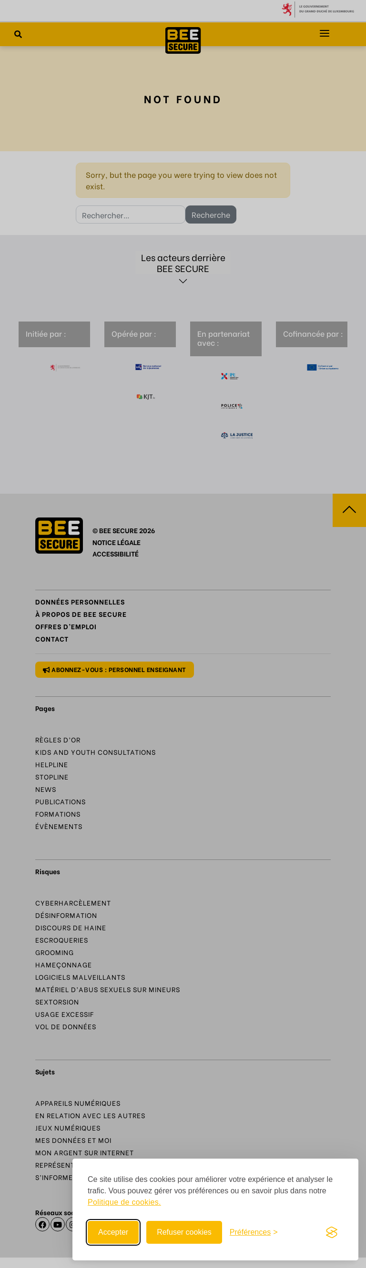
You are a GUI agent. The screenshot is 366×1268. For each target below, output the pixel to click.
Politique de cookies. (124, 1202)
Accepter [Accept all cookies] (113, 1232)
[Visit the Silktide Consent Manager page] (331, 1232)
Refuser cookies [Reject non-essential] (184, 1232)
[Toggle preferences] (254, 1232)
